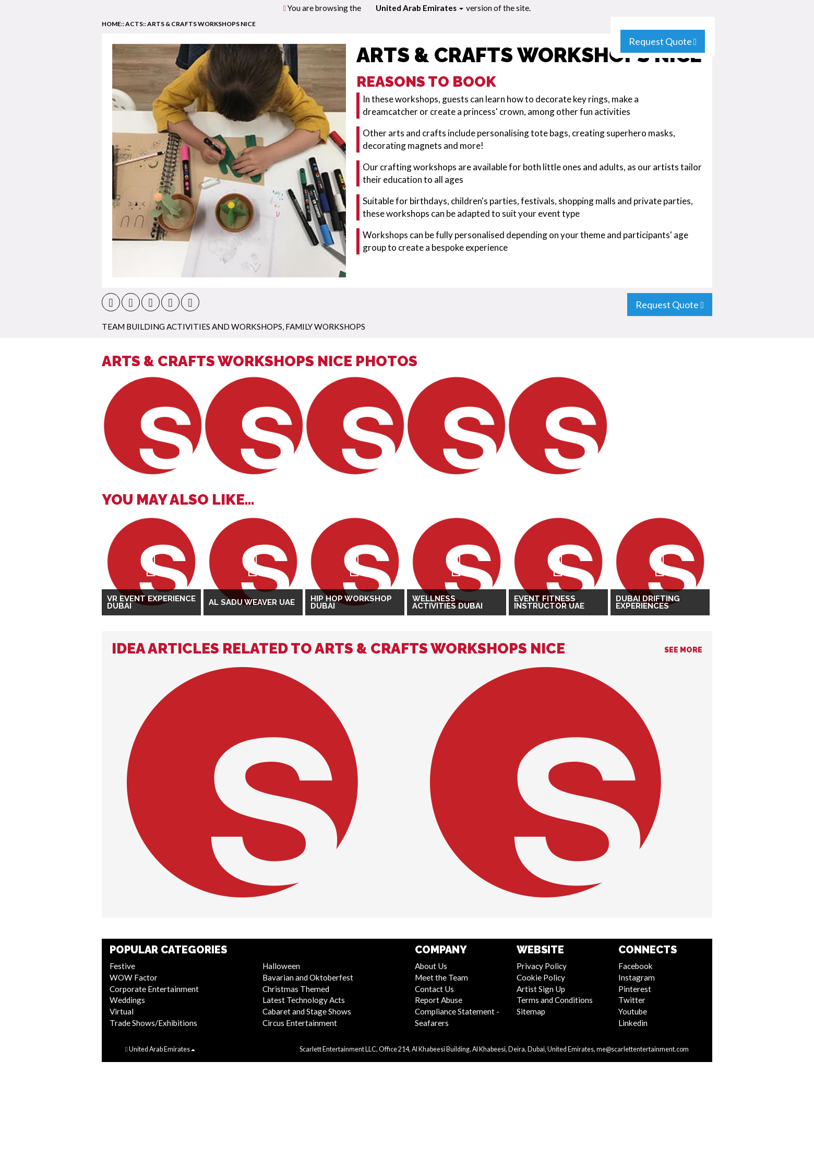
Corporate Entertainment (154, 989)
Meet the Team (441, 977)
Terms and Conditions (555, 1000)
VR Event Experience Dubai (151, 602)
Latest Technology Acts (303, 1000)
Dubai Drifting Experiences (648, 602)
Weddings (127, 1000)
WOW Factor (134, 977)
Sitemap (531, 1011)
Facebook (635, 966)
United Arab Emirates (419, 8)
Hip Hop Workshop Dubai (351, 602)
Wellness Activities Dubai (447, 602)
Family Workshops (325, 326)
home (111, 24)
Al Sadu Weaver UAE (252, 602)
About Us (431, 966)
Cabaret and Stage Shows (306, 1011)
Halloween (281, 966)
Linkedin (633, 1023)
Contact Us (434, 989)
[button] (111, 302)
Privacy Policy (542, 966)
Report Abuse (438, 1000)
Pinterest (634, 989)
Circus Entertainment (299, 1023)
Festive (122, 966)
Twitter (631, 1000)
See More (683, 650)
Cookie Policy (541, 977)
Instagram (636, 977)
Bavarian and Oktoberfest (307, 977)
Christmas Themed (295, 989)
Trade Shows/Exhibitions (153, 1023)
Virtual (122, 1011)
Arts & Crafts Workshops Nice (201, 24)
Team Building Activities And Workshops (192, 326)
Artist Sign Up (541, 989)
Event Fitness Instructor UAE (549, 602)
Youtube (632, 1011)
